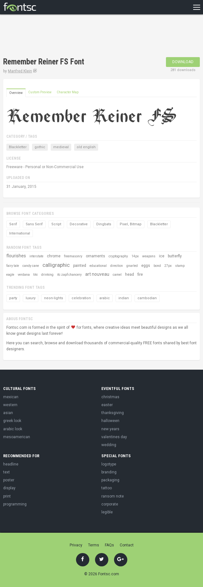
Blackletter (18, 147)
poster (8, 480)
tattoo (106, 488)
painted (79, 265)
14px (135, 256)
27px (168, 265)
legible (107, 512)
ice (161, 256)
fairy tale (12, 265)
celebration (81, 298)
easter (107, 405)
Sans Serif (34, 224)
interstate (36, 256)
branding (109, 472)
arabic (104, 298)
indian (123, 298)
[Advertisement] (77, 36)
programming (15, 504)
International (19, 233)
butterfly (175, 256)
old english (86, 147)
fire (140, 274)
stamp (180, 265)
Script (56, 224)
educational (98, 265)
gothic (40, 147)
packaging (110, 480)
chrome (53, 256)
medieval (61, 147)
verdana (24, 274)
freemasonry (73, 256)
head (129, 274)
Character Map (68, 92)
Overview (16, 93)
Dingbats (103, 224)
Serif (13, 224)
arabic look (12, 429)
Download (182, 62)
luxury (30, 298)
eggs (145, 265)
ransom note (112, 496)
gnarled (132, 265)
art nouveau (97, 274)
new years (110, 429)
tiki (35, 274)
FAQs (109, 545)
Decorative (79, 224)
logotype (108, 464)
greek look (12, 421)
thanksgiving (112, 413)
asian (8, 413)
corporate (109, 504)
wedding (108, 445)
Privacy (76, 545)
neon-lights (53, 298)
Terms (93, 545)
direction (116, 265)
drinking (47, 274)
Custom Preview (40, 92)
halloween (110, 421)
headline (10, 464)
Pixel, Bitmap (131, 224)
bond (157, 265)
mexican (10, 397)
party (13, 298)
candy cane (30, 265)
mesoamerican (16, 437)
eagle (10, 274)
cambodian (147, 298)
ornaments (95, 256)
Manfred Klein (20, 71)
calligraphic (56, 265)
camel (117, 274)
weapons (148, 256)
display (9, 488)
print (7, 496)
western (10, 405)
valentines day (114, 437)
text (6, 472)
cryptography (118, 256)
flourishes (16, 255)
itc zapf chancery (69, 274)
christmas (110, 397)
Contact (127, 545)
